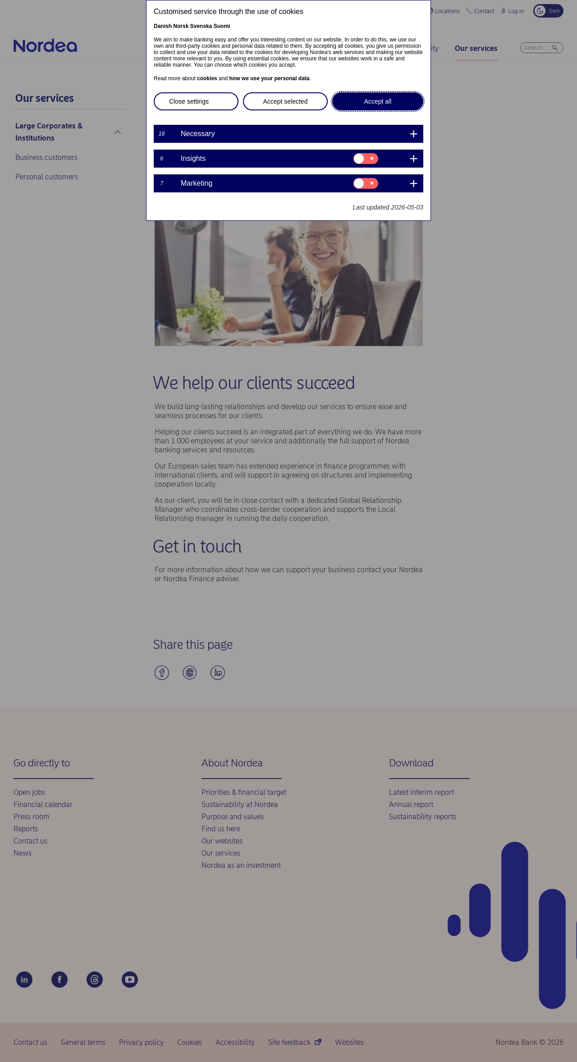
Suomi (222, 26)
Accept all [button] (378, 101)
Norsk (180, 26)
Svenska (201, 26)
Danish (163, 26)
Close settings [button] (189, 101)
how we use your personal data (269, 78)
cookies (207, 78)
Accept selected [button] (285, 101)
